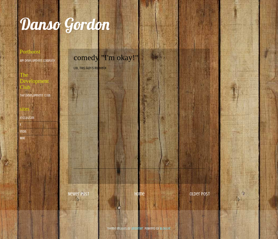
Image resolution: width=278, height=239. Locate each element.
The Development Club (35, 95)
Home (139, 193)
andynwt (137, 228)
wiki (22, 138)
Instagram (27, 118)
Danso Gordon (65, 24)
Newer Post (78, 193)
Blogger (165, 228)
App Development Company (37, 61)
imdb (23, 131)
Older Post (200, 193)
